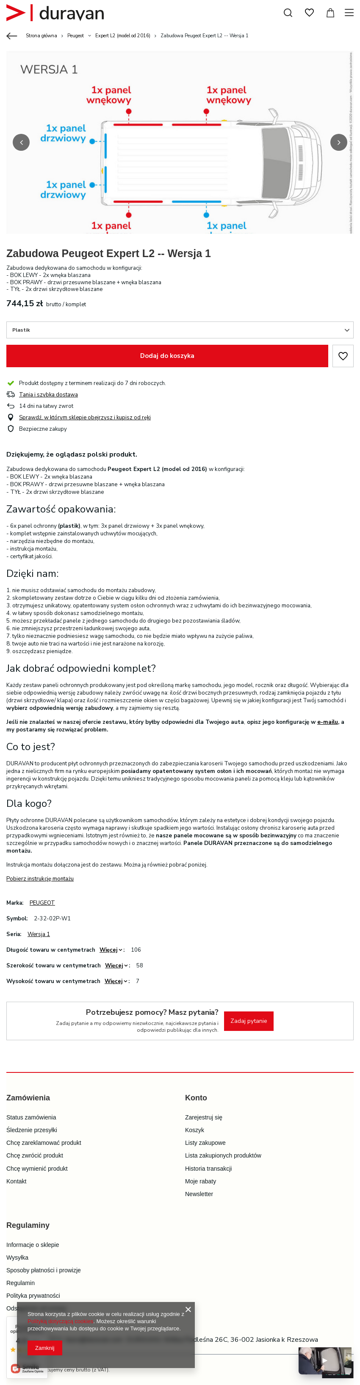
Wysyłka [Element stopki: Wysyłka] (17, 1257)
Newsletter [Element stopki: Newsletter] (199, 1194)
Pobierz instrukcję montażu (40, 879)
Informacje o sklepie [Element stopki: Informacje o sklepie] (32, 1244)
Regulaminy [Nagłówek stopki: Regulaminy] (28, 1225)
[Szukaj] (288, 12)
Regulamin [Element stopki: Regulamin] (20, 1283)
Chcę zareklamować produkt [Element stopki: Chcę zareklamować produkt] (43, 1142)
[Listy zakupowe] (309, 12)
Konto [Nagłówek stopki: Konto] (196, 1098)
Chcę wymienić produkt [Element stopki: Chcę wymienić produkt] (37, 1168)
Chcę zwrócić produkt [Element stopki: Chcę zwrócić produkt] (34, 1155)
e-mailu (327, 722)
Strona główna (41, 36)
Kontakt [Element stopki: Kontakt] (16, 1181)
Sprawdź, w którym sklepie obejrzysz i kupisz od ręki (85, 417)
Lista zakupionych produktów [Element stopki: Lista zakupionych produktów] (223, 1155)
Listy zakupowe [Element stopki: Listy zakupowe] (205, 1142)
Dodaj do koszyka (167, 356)
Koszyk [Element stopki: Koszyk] (194, 1130)
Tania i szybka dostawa (48, 395)
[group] (180, 159)
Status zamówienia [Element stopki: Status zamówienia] (31, 1117)
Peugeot (75, 36)
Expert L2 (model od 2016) (122, 36)
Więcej (108, 950)
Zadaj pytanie (248, 1021)
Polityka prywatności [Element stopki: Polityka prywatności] (33, 1295)
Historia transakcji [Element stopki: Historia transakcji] (208, 1168)
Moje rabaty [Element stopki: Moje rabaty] (200, 1181)
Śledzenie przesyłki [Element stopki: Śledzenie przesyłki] (31, 1130)
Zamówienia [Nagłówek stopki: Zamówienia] (28, 1098)
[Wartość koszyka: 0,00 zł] (330, 12)
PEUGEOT (42, 903)
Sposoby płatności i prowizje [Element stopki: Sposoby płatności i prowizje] (43, 1270)
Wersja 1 (39, 934)
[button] (21, 142)
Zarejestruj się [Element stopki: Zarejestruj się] (203, 1117)
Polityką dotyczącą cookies (60, 1321)
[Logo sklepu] (55, 12)
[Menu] (350, 12)
